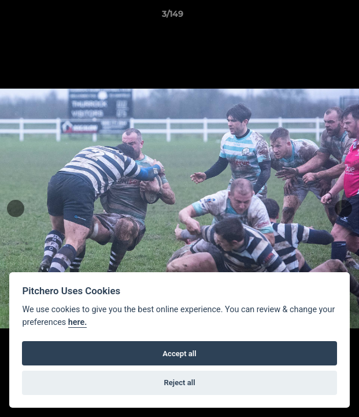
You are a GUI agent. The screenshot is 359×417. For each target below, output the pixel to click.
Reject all (179, 382)
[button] (317, 17)
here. (77, 322)
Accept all (179, 353)
